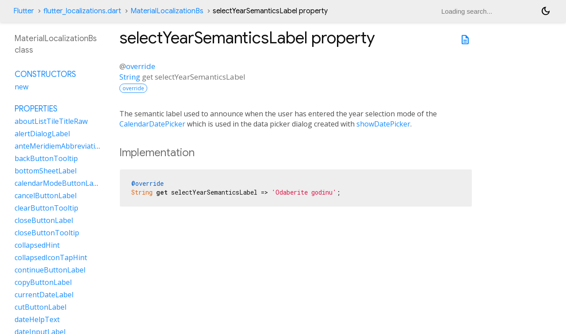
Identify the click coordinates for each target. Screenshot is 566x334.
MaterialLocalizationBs (166, 11)
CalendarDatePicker (152, 124)
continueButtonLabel (50, 270)
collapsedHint (37, 245)
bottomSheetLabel (45, 171)
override (140, 66)
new (21, 87)
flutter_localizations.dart (82, 11)
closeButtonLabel (44, 220)
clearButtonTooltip (46, 208)
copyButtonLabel (43, 282)
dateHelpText (37, 319)
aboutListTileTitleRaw (51, 121)
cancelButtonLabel (45, 195)
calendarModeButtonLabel (59, 183)
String (129, 77)
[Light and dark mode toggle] (546, 11)
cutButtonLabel (40, 307)
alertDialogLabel (42, 133)
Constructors (45, 74)
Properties (36, 109)
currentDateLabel (44, 294)
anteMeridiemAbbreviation (59, 146)
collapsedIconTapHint (51, 257)
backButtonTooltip (46, 158)
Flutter (23, 11)
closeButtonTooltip (47, 233)
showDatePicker (383, 124)
